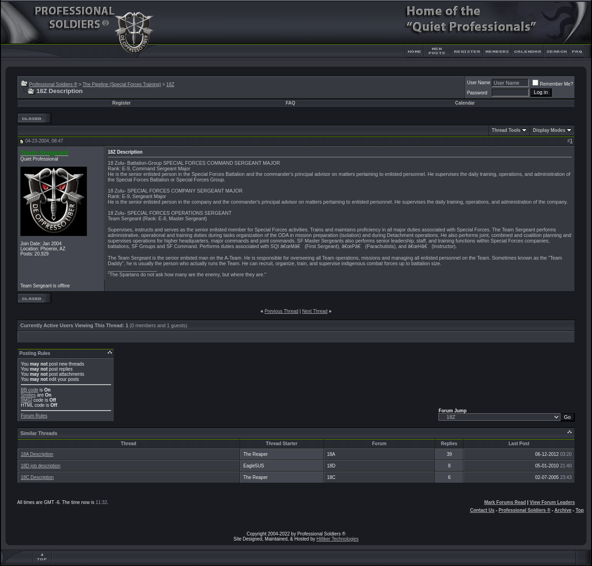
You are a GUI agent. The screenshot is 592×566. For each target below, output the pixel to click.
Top (579, 510)
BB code (29, 389)
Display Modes (549, 130)
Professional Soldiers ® (53, 84)
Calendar (465, 103)
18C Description (37, 477)
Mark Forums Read (505, 502)
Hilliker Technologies (337, 538)
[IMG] (26, 400)
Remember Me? (552, 84)
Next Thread (314, 311)
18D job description (41, 465)
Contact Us (482, 510)
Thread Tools (506, 130)
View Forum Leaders (552, 502)
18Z (170, 84)
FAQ (291, 103)
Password (477, 92)
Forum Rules (34, 415)
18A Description (37, 454)
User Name (479, 82)
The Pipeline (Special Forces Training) (121, 84)
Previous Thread (281, 311)
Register (121, 103)
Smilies (28, 395)
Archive (563, 510)
